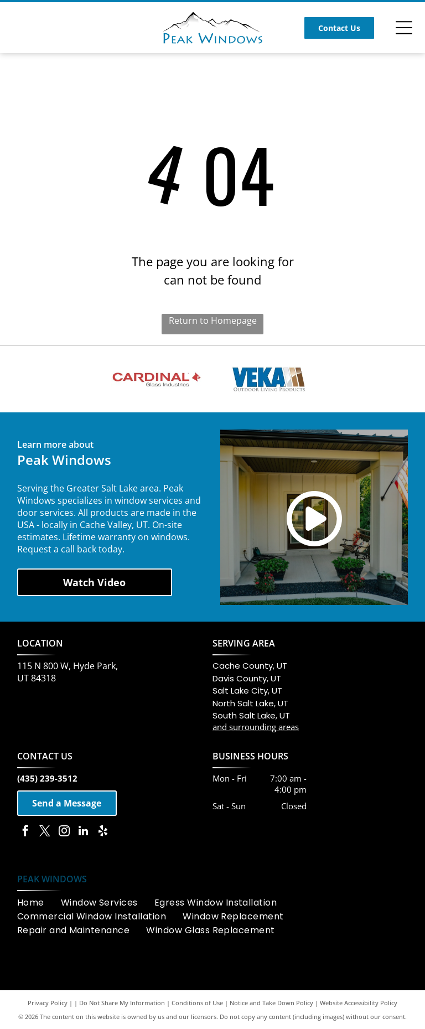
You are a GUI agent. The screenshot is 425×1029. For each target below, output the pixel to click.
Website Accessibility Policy (358, 1003)
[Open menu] (404, 27)
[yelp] (103, 832)
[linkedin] (83, 832)
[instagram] (64, 832)
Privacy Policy (48, 1003)
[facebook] (25, 832)
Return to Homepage (213, 320)
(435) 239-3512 (47, 778)
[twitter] (45, 832)
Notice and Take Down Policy (271, 1003)
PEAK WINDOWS (52, 879)
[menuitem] (39, 902)
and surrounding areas (255, 726)
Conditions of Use (197, 1003)
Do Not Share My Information (122, 1003)
